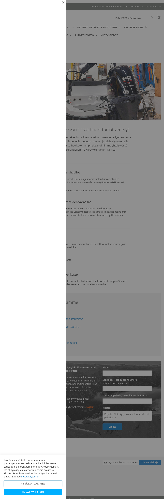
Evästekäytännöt (30, 476)
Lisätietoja (56, 30)
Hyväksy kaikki (33, 492)
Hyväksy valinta (33, 483)
